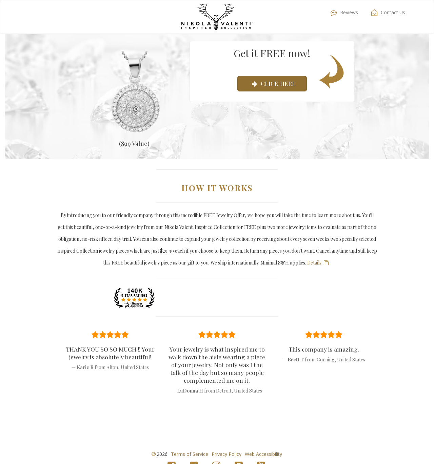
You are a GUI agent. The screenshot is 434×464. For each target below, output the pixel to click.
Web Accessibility (263, 454)
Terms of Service (189, 454)
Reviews (342, 12)
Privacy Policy (226, 454)
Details (319, 262)
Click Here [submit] (272, 84)
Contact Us (386, 12)
